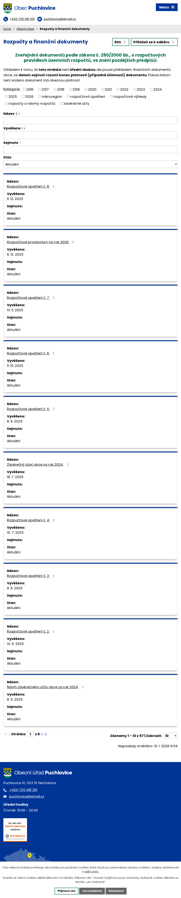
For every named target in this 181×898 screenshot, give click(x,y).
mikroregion (52, 96)
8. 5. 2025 (15, 699)
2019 (76, 89)
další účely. (92, 872)
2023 (141, 89)
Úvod (7, 29)
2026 (29, 96)
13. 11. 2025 (15, 310)
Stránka (18, 734)
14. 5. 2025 (15, 643)
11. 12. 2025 (15, 198)
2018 (60, 89)
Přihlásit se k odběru (154, 42)
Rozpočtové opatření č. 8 (31, 186)
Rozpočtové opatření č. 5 (31, 409)
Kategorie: (11, 89)
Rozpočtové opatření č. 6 (31, 353)
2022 (124, 89)
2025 (12, 96)
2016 (29, 89)
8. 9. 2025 (15, 421)
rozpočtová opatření (87, 96)
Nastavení (116, 891)
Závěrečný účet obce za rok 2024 (38, 464)
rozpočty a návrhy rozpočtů (31, 103)
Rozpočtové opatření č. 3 (31, 575)
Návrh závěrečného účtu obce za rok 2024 (46, 687)
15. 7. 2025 (15, 532)
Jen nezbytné (92, 891)
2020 (92, 89)
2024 (157, 89)
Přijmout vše (66, 891)
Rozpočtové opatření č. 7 (31, 297)
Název (10, 113)
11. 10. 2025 (15, 365)
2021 (108, 89)
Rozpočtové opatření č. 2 (31, 631)
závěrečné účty (76, 103)
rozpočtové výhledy (129, 96)
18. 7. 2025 (15, 477)
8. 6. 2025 (15, 588)
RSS (121, 42)
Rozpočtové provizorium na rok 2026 (41, 242)
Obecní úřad (25, 29)
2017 (45, 89)
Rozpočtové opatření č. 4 (31, 520)
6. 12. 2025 (15, 254)
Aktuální (13, 218)
